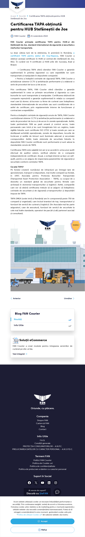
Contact (42, 429)
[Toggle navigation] (74, 4)
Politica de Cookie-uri (42, 463)
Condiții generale (42, 443)
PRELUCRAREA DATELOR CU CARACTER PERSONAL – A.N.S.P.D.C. (42, 449)
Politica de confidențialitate (42, 466)
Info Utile (19, 325)
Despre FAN (42, 420)
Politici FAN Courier (42, 460)
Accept (44, 521)
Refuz (44, 530)
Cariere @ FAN (42, 423)
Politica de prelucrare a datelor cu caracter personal (42, 469)
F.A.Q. (42, 440)
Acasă (13, 16)
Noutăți (22, 16)
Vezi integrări (19, 354)
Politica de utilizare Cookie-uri (29, 515)
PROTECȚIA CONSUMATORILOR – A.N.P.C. (42, 446)
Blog (43, 426)
